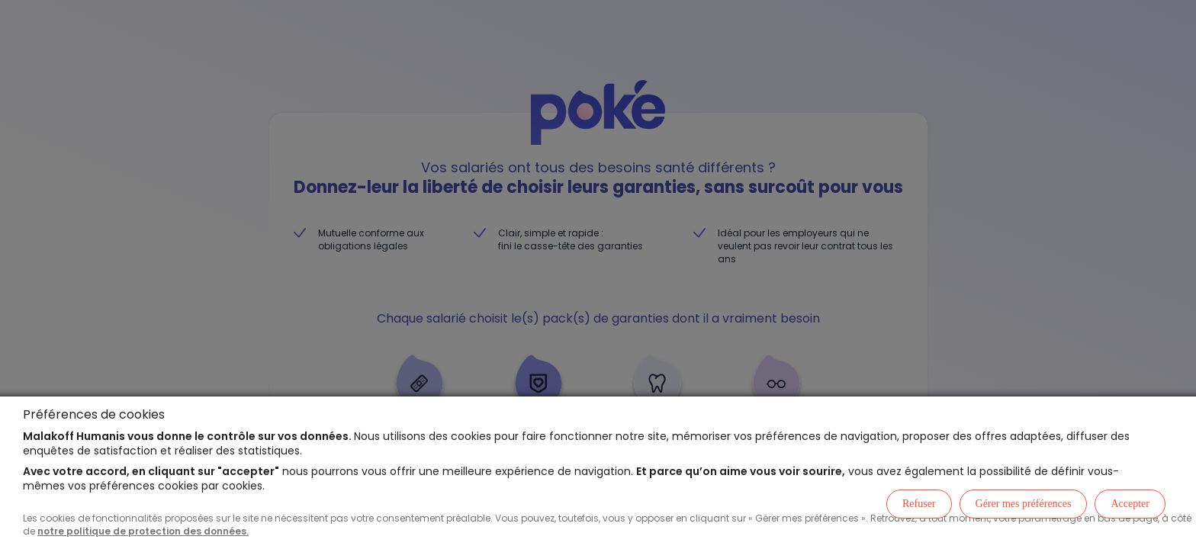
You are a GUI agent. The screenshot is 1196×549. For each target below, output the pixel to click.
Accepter (1130, 503)
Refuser (919, 503)
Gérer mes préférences (1024, 503)
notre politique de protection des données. (143, 531)
